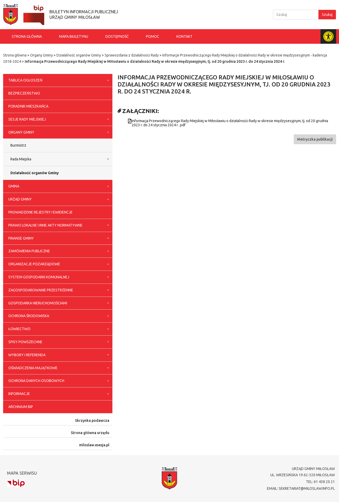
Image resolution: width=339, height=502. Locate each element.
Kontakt (184, 36)
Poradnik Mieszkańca (28, 106)
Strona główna (27, 36)
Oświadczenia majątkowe (57, 367)
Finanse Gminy (57, 238)
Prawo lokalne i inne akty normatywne (57, 225)
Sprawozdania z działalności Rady (132, 55)
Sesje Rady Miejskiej (57, 119)
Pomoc (152, 36)
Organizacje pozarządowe (57, 264)
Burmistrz (18, 145)
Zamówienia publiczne (57, 251)
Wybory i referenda (57, 354)
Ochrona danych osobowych (57, 380)
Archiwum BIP (20, 407)
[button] (315, 139)
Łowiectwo (57, 329)
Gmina (57, 186)
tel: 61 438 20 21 (320, 482)
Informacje (57, 394)
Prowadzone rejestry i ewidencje (40, 212)
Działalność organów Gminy (78, 55)
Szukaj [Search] (327, 14)
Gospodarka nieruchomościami (57, 303)
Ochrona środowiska (57, 316)
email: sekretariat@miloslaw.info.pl (301, 488)
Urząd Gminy (57, 199)
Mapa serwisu (22, 473)
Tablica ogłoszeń (57, 80)
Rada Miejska (58, 159)
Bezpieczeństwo (24, 93)
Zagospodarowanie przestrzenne (57, 290)
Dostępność (117, 36)
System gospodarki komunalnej (57, 277)
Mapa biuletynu (73, 36)
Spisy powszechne (57, 341)
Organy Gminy (41, 55)
